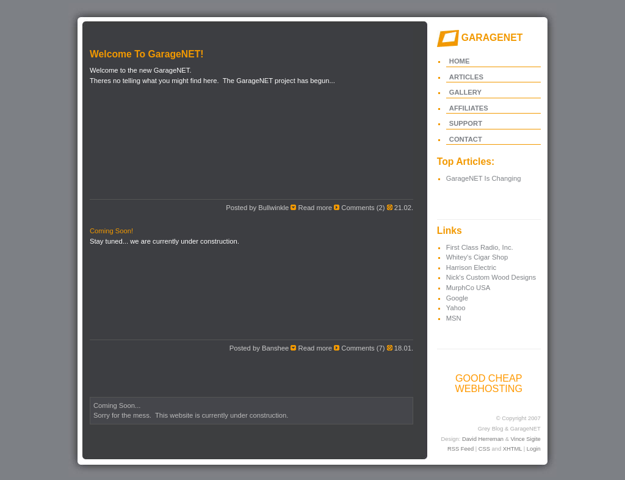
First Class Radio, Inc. (479, 247)
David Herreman (483, 439)
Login (534, 449)
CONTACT (465, 139)
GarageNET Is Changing (483, 178)
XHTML (512, 449)
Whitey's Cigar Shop (477, 257)
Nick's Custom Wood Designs (491, 277)
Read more (315, 207)
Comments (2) (363, 207)
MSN (453, 318)
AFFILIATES (468, 108)
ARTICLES (466, 77)
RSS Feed (460, 449)
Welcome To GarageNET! (147, 54)
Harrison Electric (471, 267)
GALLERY (465, 92)
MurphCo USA (468, 287)
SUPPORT (465, 123)
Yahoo (456, 307)
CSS (484, 449)
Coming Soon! (111, 231)
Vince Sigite (526, 439)
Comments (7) (363, 348)
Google (457, 298)
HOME (459, 61)
